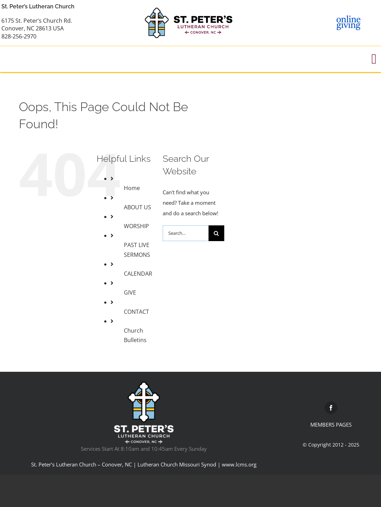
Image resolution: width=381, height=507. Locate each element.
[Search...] (185, 233)
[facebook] (331, 407)
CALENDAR (138, 273)
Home (132, 188)
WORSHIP (136, 226)
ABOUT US (137, 207)
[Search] (216, 233)
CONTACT (136, 312)
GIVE (130, 292)
